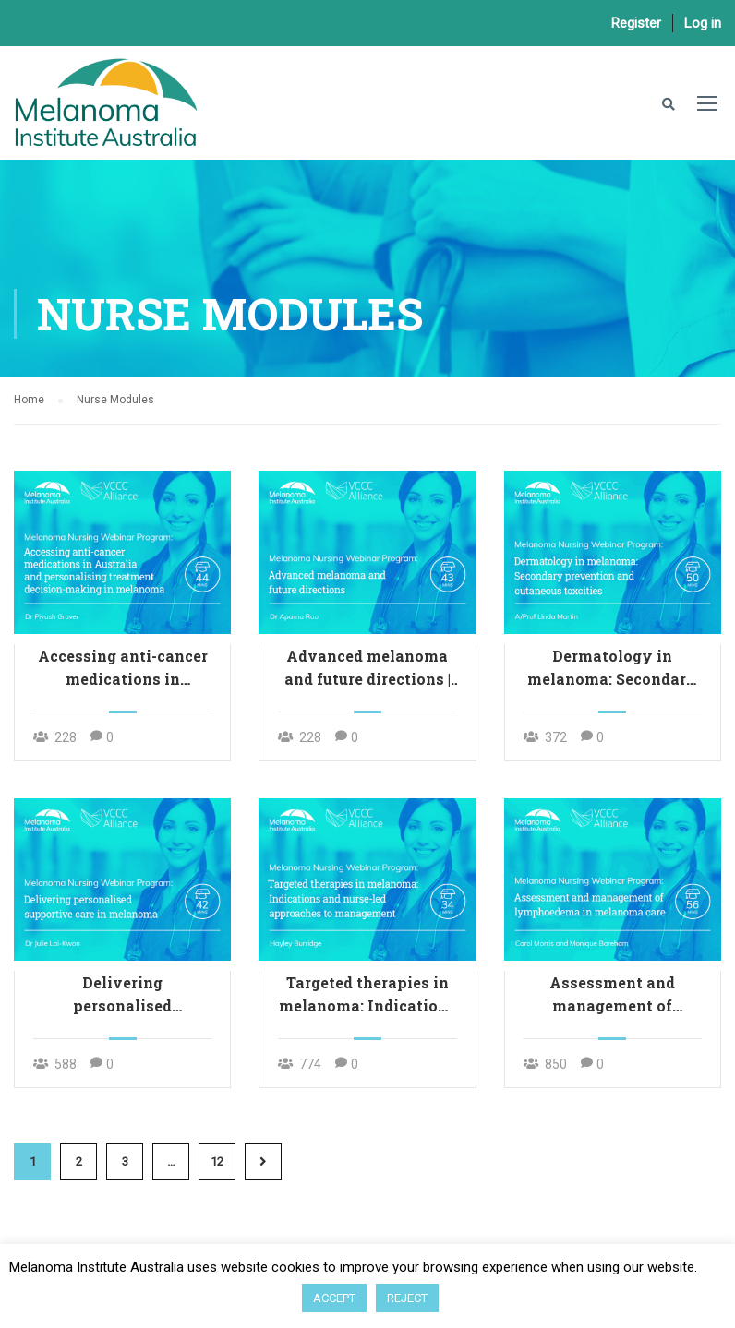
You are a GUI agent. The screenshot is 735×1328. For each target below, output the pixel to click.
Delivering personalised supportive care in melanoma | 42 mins (122, 995)
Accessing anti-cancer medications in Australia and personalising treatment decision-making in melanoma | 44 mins (123, 668)
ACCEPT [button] (334, 1298)
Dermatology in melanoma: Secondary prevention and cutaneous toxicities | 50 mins (612, 668)
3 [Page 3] (125, 1161)
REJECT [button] (407, 1298)
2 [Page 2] (79, 1161)
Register (636, 23)
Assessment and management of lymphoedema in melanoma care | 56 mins (612, 995)
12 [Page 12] (217, 1161)
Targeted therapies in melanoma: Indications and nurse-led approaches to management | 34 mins (367, 995)
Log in (702, 23)
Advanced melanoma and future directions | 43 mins (367, 668)
